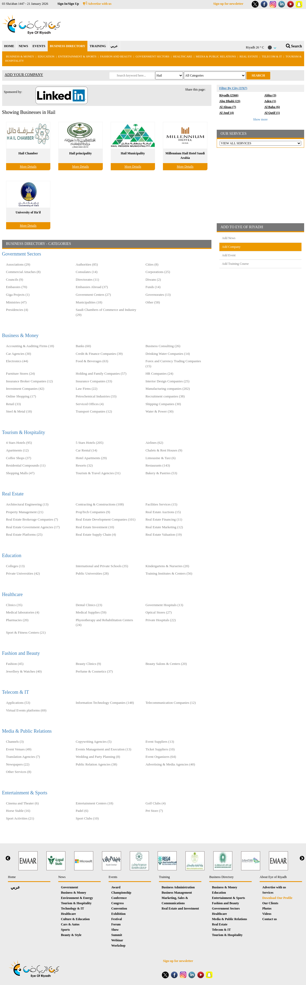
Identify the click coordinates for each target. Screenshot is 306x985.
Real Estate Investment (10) (95, 527)
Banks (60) (83, 346)
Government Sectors (153, 56)
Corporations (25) (157, 272)
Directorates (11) (87, 279)
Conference (119, 898)
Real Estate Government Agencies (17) (33, 527)
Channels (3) (15, 742)
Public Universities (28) (92, 573)
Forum (116, 924)
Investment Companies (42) (25, 389)
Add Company (231, 247)
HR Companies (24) (159, 373)
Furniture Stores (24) (20, 373)
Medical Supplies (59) (91, 612)
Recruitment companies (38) (165, 396)
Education (46, 56)
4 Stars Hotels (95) (19, 443)
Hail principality (80, 153)
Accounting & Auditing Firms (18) (30, 346)
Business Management (177, 892)
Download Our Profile (277, 898)
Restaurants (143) (157, 465)
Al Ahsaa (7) (227, 107)
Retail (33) (13, 404)
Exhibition (118, 914)
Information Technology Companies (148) (105, 703)
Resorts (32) (84, 465)
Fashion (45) (15, 664)
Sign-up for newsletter (228, 4)
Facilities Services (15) (161, 504)
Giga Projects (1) (18, 295)
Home (12, 877)
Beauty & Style (71, 935)
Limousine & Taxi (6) (160, 458)
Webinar (117, 940)
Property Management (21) (24, 512)
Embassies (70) (16, 287)
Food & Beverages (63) (92, 361)
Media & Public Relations (216, 56)
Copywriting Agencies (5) (94, 742)
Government (69, 887)
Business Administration (178, 887)
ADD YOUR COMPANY (24, 75)
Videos (266, 914)
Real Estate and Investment (180, 908)
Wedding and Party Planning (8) (98, 757)
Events (113, 877)
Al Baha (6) (272, 107)
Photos (267, 908)
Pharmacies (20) (17, 620)
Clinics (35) (14, 605)
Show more (260, 119)
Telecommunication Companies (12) (170, 703)
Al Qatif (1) (272, 113)
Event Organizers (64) (160, 757)
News (61, 877)
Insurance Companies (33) (94, 381)
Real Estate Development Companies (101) (105, 519)
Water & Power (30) (159, 411)
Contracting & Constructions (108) (100, 504)
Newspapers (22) (17, 764)
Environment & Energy (77, 898)
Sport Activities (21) (20, 818)
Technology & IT (72, 908)
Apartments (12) (17, 450)
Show (115, 930)
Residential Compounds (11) (26, 465)
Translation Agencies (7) (23, 757)
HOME (9, 46)
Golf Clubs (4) (155, 803)
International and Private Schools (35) (102, 566)
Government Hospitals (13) (164, 605)
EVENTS (39, 46)
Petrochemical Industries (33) (96, 396)
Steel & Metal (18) (19, 411)
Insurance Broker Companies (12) (29, 381)
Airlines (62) (154, 443)
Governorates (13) (158, 295)
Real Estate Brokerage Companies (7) (32, 519)
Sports (65, 930)
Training (164, 877)
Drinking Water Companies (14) (167, 354)
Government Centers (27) (93, 295)
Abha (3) (270, 95)
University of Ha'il (28, 212)
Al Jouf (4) (226, 113)
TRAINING (98, 46)
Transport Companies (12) (94, 411)
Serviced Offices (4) (90, 404)
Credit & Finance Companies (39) (99, 354)
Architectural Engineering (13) (27, 504)
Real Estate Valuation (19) (163, 534)
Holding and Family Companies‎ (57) (101, 373)
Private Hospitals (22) (160, 620)
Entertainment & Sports (77, 56)
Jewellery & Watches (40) (24, 671)
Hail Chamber (28, 153)
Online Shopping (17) (21, 396)
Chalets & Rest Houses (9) (163, 450)
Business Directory (221, 877)
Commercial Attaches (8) (23, 272)
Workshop (118, 945)
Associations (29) (18, 264)
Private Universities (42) (23, 573)
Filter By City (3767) (233, 88)
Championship (121, 892)
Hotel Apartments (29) (91, 458)
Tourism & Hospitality (23, 432)
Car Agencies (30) (18, 354)
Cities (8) (151, 264)
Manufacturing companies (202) (167, 389)
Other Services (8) (18, 772)
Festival (116, 919)
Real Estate (249, 56)
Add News (229, 238)
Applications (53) (18, 703)
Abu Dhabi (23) (229, 101)
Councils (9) (14, 279)
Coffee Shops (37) (18, 458)
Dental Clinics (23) (89, 605)
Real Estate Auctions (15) (163, 512)
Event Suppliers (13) (159, 742)
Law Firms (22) (86, 389)
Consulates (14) (86, 272)
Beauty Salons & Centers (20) (166, 664)
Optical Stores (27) (158, 612)
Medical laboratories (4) (22, 612)
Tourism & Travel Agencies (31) (98, 473)
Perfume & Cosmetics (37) (94, 671)
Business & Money (20, 56)
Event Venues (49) (19, 749)
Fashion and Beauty (116, 56)
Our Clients (270, 903)
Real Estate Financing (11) (163, 519)
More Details (28, 166)
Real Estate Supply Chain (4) (96, 534)
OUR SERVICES (234, 134)
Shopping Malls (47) (20, 473)
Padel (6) (82, 811)
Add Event (229, 255)
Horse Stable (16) (18, 811)
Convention (119, 908)
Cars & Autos (70, 924)
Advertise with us (97, 4)
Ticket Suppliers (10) (160, 749)
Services (267, 892)
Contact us (269, 919)
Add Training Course (235, 264)
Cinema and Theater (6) (22, 803)
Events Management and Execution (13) (103, 749)
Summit (116, 935)
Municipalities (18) (89, 302)
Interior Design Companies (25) (167, 381)
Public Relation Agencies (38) (96, 764)
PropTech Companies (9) (93, 512)
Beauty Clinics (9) (88, 664)
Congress (117, 903)
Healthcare (182, 56)
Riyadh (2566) (228, 95)
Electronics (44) (17, 361)
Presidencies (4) (17, 310)
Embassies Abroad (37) (92, 287)
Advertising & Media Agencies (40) (170, 764)
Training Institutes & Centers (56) (168, 573)
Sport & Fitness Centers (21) (26, 632)
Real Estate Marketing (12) (164, 527)
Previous (8, 858)
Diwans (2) (153, 279)
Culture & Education (75, 919)
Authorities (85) (87, 264)
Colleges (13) (15, 566)
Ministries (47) (16, 302)
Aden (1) (270, 101)
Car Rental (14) (86, 450)
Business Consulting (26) (162, 346)
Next (302, 858)
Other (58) (152, 302)
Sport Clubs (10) (87, 818)
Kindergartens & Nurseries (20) (167, 566)
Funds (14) (153, 287)
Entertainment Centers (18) (94, 803)
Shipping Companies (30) (163, 404)
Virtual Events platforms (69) (26, 710)
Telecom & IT (272, 56)
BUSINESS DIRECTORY (67, 46)
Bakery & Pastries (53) (161, 473)
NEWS (23, 46)
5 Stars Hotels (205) (89, 443)
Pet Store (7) (154, 811)
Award (115, 887)
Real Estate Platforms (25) (24, 534)
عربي (114, 46)
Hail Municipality (133, 153)
